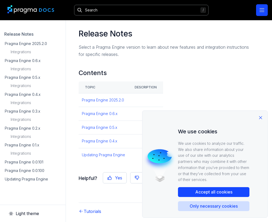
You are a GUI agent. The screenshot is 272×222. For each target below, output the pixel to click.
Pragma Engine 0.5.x (22, 77)
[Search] (141, 10)
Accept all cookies (213, 192)
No (141, 177)
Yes (114, 177)
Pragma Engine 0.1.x (22, 145)
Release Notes (18, 34)
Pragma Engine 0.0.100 (24, 170)
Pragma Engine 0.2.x (22, 128)
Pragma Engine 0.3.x (22, 111)
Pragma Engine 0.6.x (23, 60)
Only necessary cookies (214, 206)
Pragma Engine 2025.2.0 (26, 43)
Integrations (21, 52)
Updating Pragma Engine (26, 179)
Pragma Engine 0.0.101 (24, 162)
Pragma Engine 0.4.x (23, 94)
